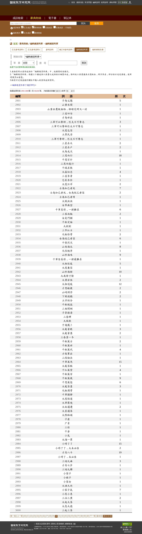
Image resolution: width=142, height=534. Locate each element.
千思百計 (67, 159)
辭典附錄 (36, 18)
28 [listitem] (50, 516)
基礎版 (124, 2)
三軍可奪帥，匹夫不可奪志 (67, 138)
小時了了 (67, 443)
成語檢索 (18, 18)
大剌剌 (67, 226)
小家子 (67, 473)
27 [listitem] (47, 516)
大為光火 (67, 151)
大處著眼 (67, 329)
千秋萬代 (67, 349)
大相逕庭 (67, 284)
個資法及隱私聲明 (43, 524)
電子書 (52, 18)
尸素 (67, 423)
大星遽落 (67, 410)
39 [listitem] (84, 516)
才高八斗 (67, 452)
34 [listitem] (69, 516)
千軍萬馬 (67, 361)
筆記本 (67, 18)
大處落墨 (67, 386)
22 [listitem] (31, 516)
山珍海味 (67, 254)
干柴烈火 (67, 242)
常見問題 (88, 2)
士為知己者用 (67, 196)
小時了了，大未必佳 (67, 448)
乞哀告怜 (67, 180)
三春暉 (67, 316)
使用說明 (104, 2)
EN (119, 2)
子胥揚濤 (67, 312)
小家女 (67, 481)
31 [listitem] (59, 516)
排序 (68, 91)
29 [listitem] (53, 516)
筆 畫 (24, 63)
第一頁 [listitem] (13, 516)
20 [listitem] (25, 516)
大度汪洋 (67, 184)
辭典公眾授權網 (57, 524)
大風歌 (67, 320)
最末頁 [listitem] (99, 516)
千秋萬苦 (67, 374)
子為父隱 (67, 100)
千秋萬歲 (67, 378)
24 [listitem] (37, 516)
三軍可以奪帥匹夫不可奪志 (67, 126)
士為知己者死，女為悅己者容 (67, 192)
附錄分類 (27, 56)
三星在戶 (67, 147)
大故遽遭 (67, 406)
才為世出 (67, 117)
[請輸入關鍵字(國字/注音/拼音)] (43, 23)
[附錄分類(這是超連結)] (33, 56)
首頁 (73, 2)
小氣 (67, 435)
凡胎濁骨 (67, 390)
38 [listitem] (81, 516)
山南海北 (67, 246)
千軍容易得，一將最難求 (67, 259)
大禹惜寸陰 (67, 275)
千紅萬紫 (67, 370)
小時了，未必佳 (67, 456)
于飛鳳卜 (67, 324)
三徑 (67, 427)
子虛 (67, 419)
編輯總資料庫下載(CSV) (23, 85)
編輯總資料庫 (82, 50)
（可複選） (47, 28)
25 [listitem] (40, 516)
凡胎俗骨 (67, 234)
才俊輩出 (67, 353)
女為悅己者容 (67, 238)
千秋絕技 (67, 304)
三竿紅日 (67, 230)
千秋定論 (67, 222)
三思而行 (67, 155)
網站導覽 (113, 2)
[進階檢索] (96, 23)
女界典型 (67, 205)
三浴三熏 (67, 497)
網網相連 (68, 524)
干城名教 (67, 167)
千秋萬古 (67, 341)
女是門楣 (67, 217)
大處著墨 (67, 333)
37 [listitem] (78, 516)
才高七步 (67, 465)
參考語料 (49, 50)
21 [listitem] (28, 516)
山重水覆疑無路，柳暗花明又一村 (67, 109)
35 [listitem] (72, 516)
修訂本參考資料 (65, 50)
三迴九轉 (67, 469)
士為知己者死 (67, 188)
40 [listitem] (88, 516)
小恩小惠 (67, 493)
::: (69, 2)
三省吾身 (67, 175)
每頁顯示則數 (52, 91)
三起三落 (67, 510)
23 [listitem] (34, 516)
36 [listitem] (75, 516)
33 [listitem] (66, 516)
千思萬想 (67, 382)
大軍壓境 (67, 402)
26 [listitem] (43, 516)
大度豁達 (67, 398)
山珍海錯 (67, 271)
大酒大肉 (67, 485)
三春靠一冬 (67, 337)
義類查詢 (15, 33)
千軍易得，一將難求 (67, 209)
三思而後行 (67, 163)
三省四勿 (67, 113)
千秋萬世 (67, 345)
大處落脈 (67, 365)
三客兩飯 (67, 213)
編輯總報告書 (98, 50)
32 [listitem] (62, 516)
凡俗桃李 (67, 250)
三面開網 (67, 308)
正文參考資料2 (34, 50)
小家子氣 (67, 489)
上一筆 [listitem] (20, 516)
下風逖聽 (67, 296)
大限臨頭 (67, 415)
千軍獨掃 (67, 394)
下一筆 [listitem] (92, 516)
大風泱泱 (67, 201)
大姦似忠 (67, 171)
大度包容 (67, 130)
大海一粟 (67, 439)
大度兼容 (67, 267)
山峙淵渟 (67, 292)
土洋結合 (67, 300)
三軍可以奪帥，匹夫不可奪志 (67, 121)
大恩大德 (67, 506)
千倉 (67, 431)
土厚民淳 (67, 134)
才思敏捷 (67, 288)
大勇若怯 (67, 279)
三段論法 (67, 357)
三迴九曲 (67, 461)
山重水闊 (67, 104)
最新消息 (80, 2)
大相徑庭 (67, 263)
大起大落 (67, 502)
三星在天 (67, 143)
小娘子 (67, 477)
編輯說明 (96, 2)
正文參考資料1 (18, 50)
